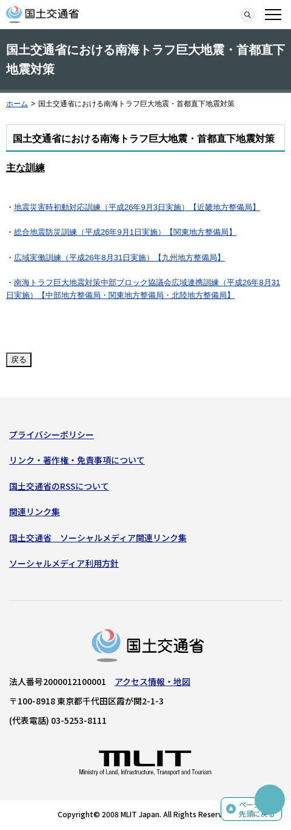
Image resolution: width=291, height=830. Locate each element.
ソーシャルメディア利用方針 (64, 563)
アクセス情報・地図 (152, 681)
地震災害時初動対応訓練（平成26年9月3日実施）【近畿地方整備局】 (137, 207)
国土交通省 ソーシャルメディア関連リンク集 (98, 537)
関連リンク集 (34, 511)
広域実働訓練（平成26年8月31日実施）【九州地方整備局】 (119, 257)
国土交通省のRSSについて (59, 486)
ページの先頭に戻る (257, 809)
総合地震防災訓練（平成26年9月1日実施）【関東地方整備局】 (125, 232)
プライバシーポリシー (51, 434)
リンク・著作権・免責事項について (77, 460)
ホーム (17, 104)
